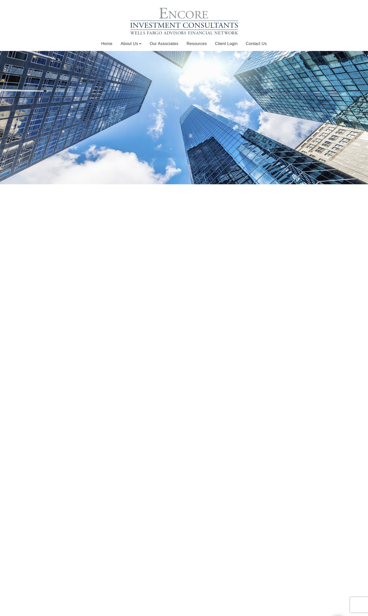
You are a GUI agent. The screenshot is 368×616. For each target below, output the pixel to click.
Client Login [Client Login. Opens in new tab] (226, 43)
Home (106, 43)
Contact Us (256, 43)
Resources (197, 43)
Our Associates (164, 43)
